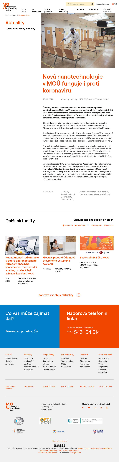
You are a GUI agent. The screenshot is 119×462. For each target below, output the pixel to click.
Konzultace (66, 366)
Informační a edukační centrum (28, 361)
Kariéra (80, 9)
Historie (8, 361)
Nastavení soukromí (59, 441)
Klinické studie (49, 369)
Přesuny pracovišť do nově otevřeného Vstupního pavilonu (59, 260)
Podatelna (28, 369)
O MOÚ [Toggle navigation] (24, 10)
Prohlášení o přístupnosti (47, 453)
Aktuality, (65, 99)
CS (113, 4)
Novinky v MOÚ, (77, 99)
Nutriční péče (67, 386)
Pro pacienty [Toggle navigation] (48, 10)
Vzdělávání (65, 358)
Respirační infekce (10, 387)
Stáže (63, 364)
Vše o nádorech (49, 366)
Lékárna (83, 358)
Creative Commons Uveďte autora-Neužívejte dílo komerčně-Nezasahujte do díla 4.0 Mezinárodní (76, 449)
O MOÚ (8, 354)
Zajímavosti (23, 283)
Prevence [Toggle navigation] (36, 10)
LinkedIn (109, 225)
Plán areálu (84, 364)
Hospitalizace (49, 386)
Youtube (80, 225)
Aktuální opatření (107, 10)
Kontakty (93, 9)
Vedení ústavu (11, 358)
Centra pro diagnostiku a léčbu (48, 361)
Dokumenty (29, 386)
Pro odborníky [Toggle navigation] (63, 10)
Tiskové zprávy (102, 99)
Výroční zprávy (105, 386)
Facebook (68, 225)
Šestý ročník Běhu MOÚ (94, 257)
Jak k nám (9, 364)
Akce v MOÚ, (92, 265)
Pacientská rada (87, 386)
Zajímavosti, (89, 99)
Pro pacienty (48, 354)
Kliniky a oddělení (31, 366)
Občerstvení (85, 361)
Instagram (96, 225)
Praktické (84, 354)
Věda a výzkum (67, 361)
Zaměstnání (85, 366)
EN (116, 4)
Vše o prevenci (105, 354)
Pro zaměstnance (102, 4)
